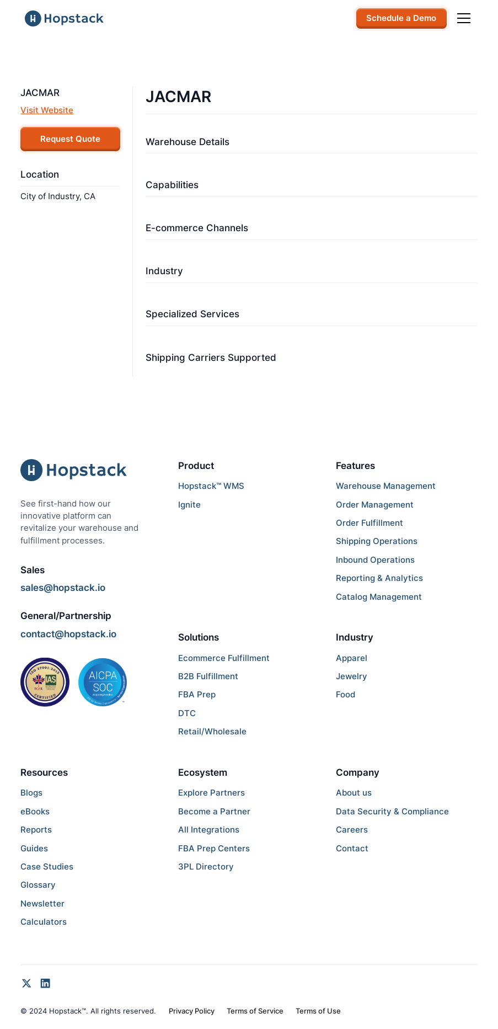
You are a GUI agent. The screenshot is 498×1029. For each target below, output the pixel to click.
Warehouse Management (386, 486)
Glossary (38, 885)
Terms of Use (318, 1010)
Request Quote (70, 139)
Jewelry (351, 676)
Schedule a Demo (401, 18)
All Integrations (208, 830)
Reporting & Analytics (379, 578)
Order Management (375, 505)
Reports (36, 830)
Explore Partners (211, 793)
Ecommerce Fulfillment (224, 658)
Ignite (189, 505)
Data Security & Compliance (392, 812)
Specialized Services (192, 313)
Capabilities (172, 184)
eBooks (35, 812)
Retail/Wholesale (212, 732)
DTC (187, 713)
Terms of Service (255, 1010)
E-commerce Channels (197, 227)
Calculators (43, 922)
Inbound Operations (375, 560)
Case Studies (46, 867)
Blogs (31, 793)
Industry (164, 270)
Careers (352, 830)
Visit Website (46, 110)
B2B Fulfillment (208, 676)
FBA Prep (197, 695)
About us (354, 793)
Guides (34, 849)
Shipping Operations (376, 541)
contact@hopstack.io (68, 633)
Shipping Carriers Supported (211, 357)
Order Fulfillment (369, 523)
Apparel (351, 658)
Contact (352, 849)
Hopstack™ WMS (211, 486)
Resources (44, 772)
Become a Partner (214, 812)
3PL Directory (206, 867)
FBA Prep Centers (214, 849)
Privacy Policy (192, 1010)
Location (39, 174)
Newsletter (42, 904)
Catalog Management (379, 597)
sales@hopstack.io (62, 587)
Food (345, 695)
